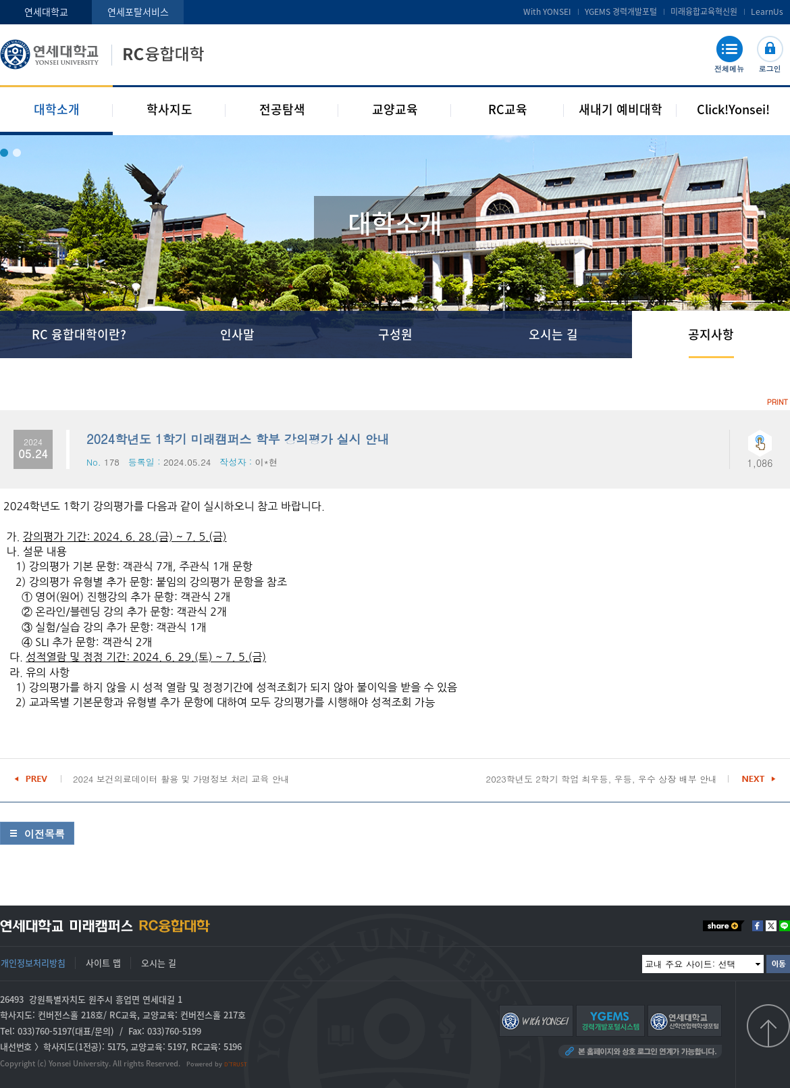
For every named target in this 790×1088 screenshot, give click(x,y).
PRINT (777, 402)
